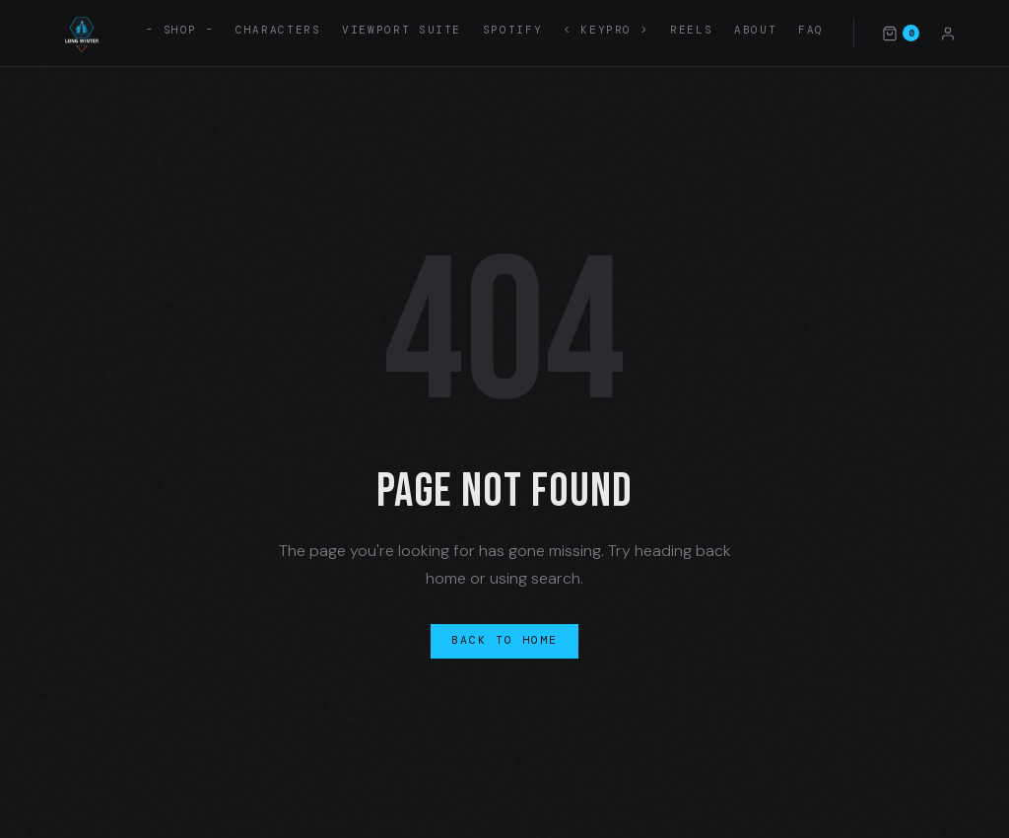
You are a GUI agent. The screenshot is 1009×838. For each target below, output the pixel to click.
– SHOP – (180, 29)
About (755, 29)
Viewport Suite (401, 29)
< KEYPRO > (606, 29)
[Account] (948, 32)
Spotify (512, 29)
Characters (277, 29)
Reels (691, 29)
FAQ (811, 29)
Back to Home (505, 640)
